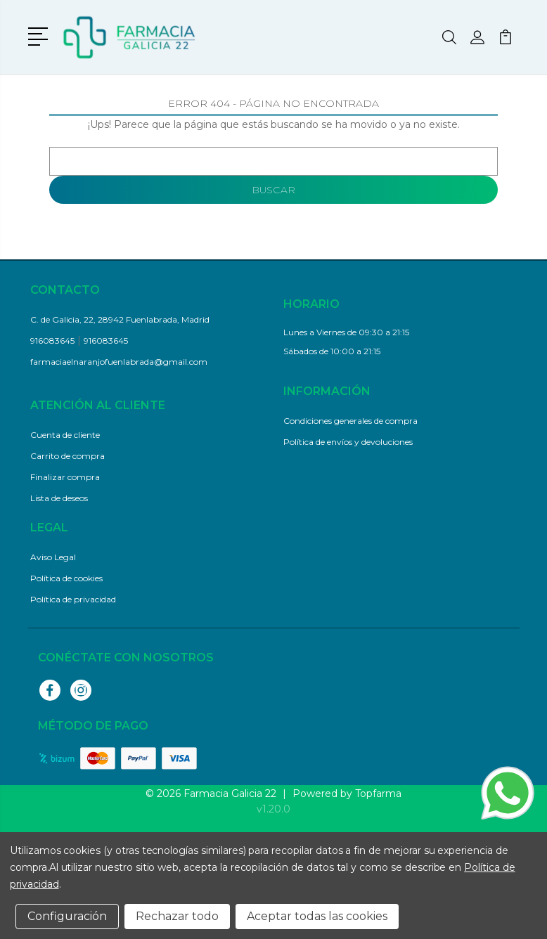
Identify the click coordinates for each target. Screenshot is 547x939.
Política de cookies (66, 578)
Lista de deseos (59, 498)
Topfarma (378, 793)
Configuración (67, 916)
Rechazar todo (177, 916)
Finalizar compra (65, 477)
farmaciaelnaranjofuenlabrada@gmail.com (118, 361)
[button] (40, 35)
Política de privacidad (73, 599)
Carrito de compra (67, 456)
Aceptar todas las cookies (317, 916)
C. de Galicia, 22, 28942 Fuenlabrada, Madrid (120, 319)
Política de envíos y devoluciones (348, 441)
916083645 (52, 340)
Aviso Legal (53, 557)
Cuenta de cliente (65, 434)
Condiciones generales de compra (350, 420)
